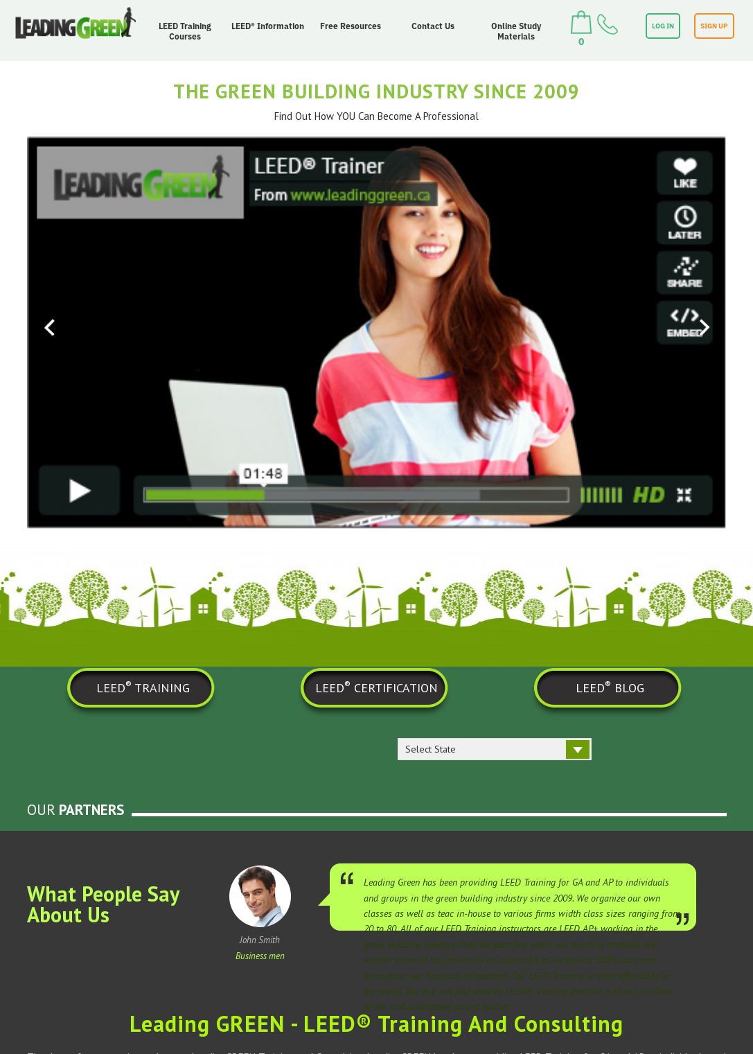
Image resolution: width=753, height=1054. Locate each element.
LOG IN (663, 25)
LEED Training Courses (185, 31)
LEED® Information (267, 26)
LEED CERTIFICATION (376, 687)
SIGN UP (714, 25)
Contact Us (432, 26)
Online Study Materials (516, 31)
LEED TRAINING (143, 687)
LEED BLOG (610, 687)
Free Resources (350, 26)
